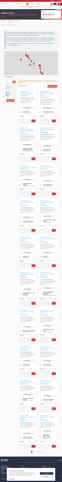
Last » (43, 451)
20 (26, 85)
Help (51, 7)
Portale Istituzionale (46, 467)
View (33, 121)
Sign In (38, 4)
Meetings (10, 21)
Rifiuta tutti (47, 476)
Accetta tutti (46, 473)
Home (10, 7)
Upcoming (8, 86)
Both (7, 95)
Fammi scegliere (12, 478)
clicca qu (20, 45)
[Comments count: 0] (35, 116)
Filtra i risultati (11, 100)
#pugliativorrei (4, 14)
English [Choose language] (32, 4)
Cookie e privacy (4, 478)
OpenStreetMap (55, 74)
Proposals (16, 21)
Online (7, 94)
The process (4, 21)
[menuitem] (33, 4)
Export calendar (52, 86)
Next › (39, 451)
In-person (8, 92)
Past (7, 88)
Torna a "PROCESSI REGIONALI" (8, 25)
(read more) (28, 102)
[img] (55, 86)
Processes (31, 7)
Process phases (45, 17)
